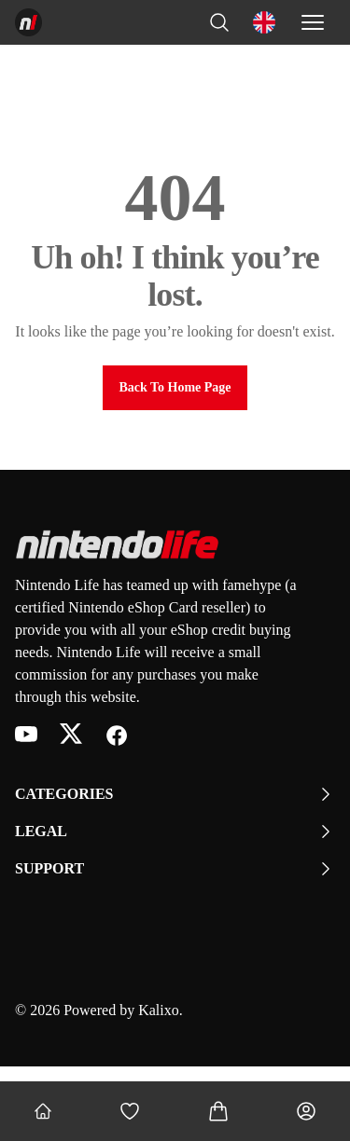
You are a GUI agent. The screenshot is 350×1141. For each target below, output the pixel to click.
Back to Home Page (175, 387)
